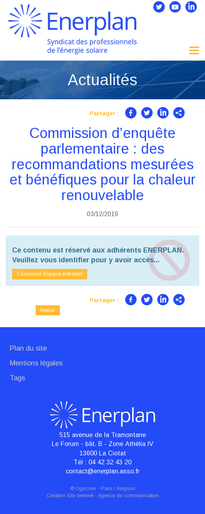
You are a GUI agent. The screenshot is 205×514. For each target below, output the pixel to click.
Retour (47, 310)
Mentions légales (36, 363)
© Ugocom (83, 488)
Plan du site (28, 348)
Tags (17, 378)
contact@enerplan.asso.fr (102, 471)
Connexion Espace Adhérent (50, 274)
